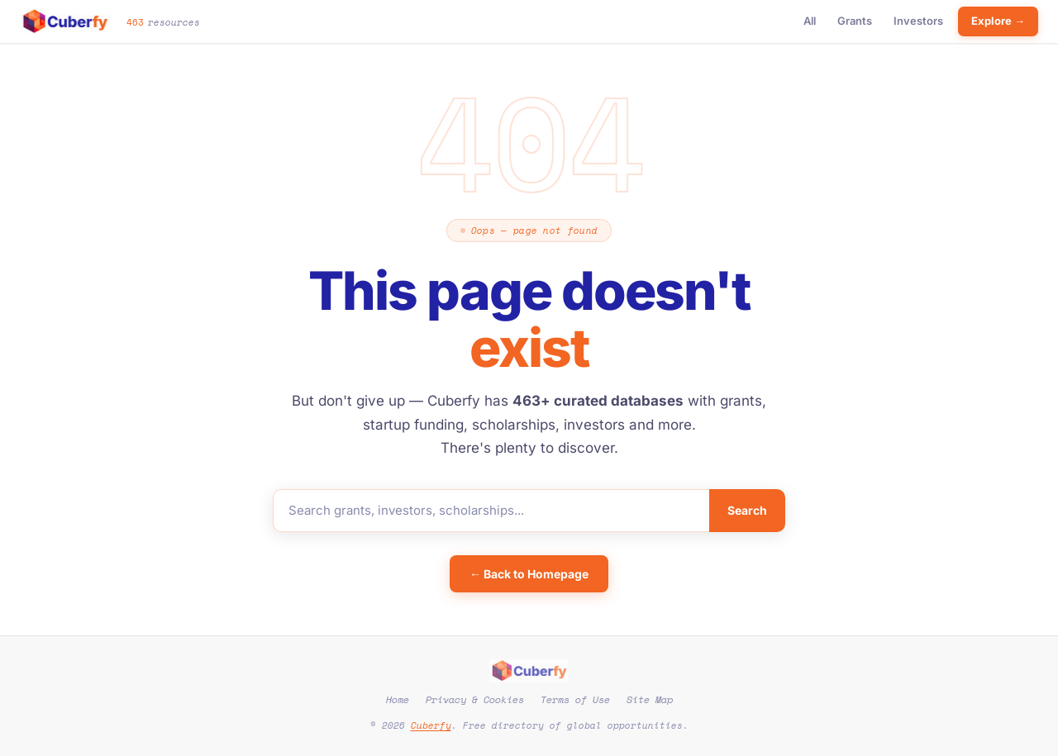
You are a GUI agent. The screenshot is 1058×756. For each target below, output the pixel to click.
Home (397, 699)
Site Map (650, 699)
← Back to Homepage (529, 574)
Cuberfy (431, 725)
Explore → (998, 20)
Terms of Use (575, 699)
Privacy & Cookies (475, 699)
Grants (854, 20)
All (809, 20)
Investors (918, 20)
